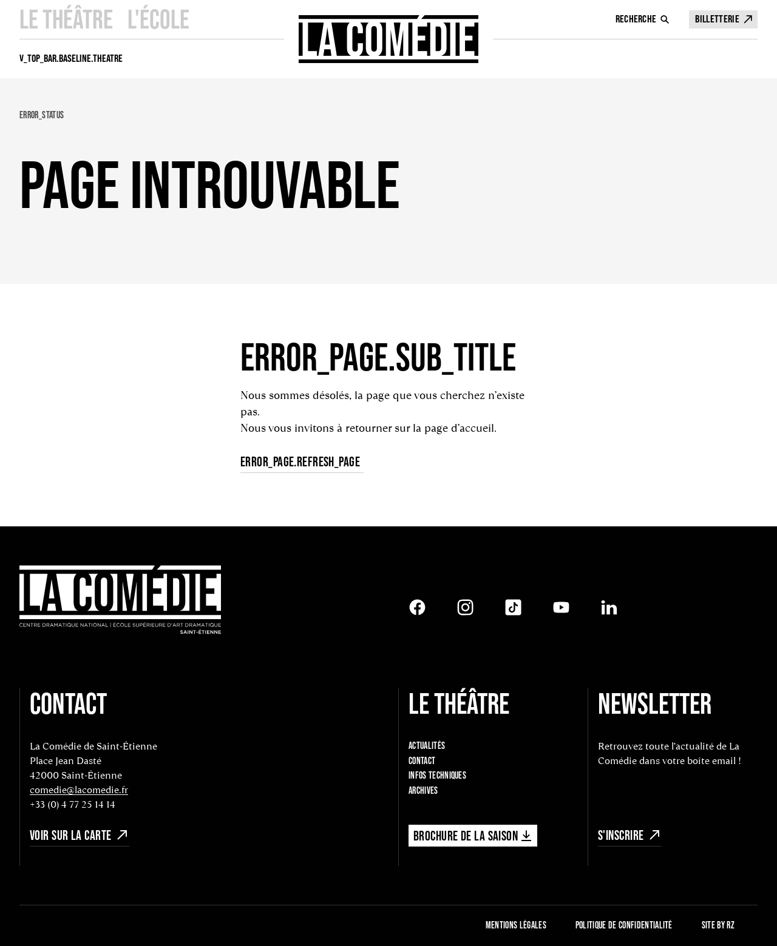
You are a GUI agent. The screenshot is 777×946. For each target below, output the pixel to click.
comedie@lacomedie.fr (79, 790)
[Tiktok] (513, 607)
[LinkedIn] (609, 607)
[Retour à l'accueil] (120, 601)
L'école (158, 19)
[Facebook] (417, 607)
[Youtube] (561, 607)
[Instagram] (465, 607)
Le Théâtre (66, 19)
